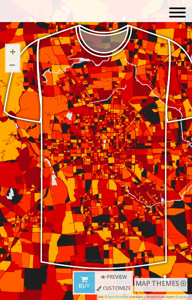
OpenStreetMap (118, 297)
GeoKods (185, 297)
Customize (113, 288)
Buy (84, 283)
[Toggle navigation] (177, 13)
